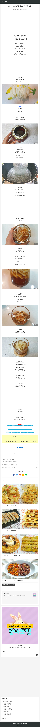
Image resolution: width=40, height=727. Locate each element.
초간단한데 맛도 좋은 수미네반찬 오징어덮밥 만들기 (12, 580)
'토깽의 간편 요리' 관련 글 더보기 (8, 584)
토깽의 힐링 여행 (8, 708)
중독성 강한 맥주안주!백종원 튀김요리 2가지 (9, 461)
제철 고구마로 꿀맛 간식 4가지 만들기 (8, 467)
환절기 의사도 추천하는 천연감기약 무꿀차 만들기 (20, 6)
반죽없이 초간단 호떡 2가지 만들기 (9, 530)
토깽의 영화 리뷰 (7, 706)
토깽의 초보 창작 (7, 714)
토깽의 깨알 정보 (8, 713)
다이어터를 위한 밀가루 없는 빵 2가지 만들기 (9, 464)
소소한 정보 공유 (7, 701)
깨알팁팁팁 (4, 2)
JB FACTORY (22, 725)
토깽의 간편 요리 (16, 9)
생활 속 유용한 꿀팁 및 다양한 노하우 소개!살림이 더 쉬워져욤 (15, 595)
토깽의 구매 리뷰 (8, 704)
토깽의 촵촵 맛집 (8, 709)
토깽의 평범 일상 (7, 703)
